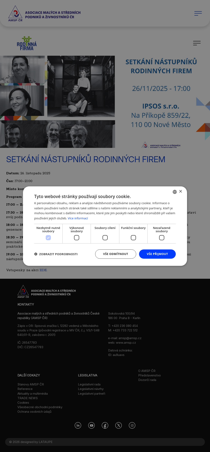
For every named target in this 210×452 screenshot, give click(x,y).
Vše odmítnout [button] (115, 254)
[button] (56, 254)
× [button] (180, 191)
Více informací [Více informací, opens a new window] (78, 218)
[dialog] (105, 226)
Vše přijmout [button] (157, 254)
